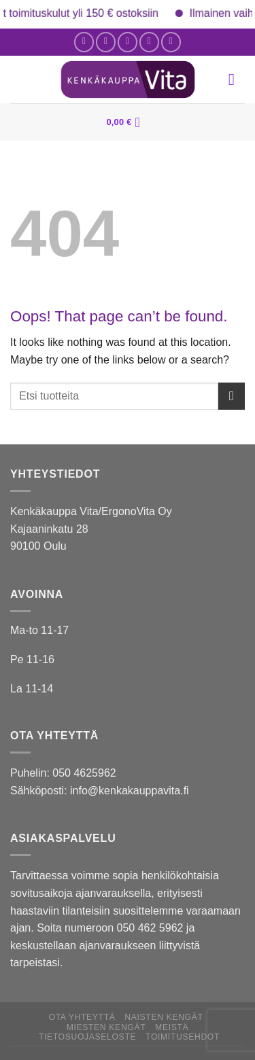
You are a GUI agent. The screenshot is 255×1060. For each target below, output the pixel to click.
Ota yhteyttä (82, 1017)
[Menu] (236, 79)
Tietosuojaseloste (87, 1037)
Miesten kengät (106, 1027)
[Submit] (231, 396)
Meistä (171, 1027)
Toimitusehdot (183, 1037)
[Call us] (149, 42)
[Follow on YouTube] (171, 42)
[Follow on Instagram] (106, 42)
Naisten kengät (163, 1017)
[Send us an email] (127, 42)
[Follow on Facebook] (84, 42)
